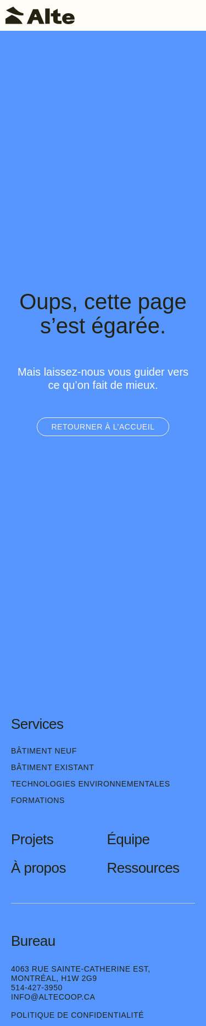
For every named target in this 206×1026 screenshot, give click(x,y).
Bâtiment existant (52, 767)
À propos (38, 868)
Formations (38, 800)
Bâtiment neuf (44, 750)
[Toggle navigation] (192, 15)
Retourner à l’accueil (102, 426)
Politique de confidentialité (77, 1015)
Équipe (128, 839)
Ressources (143, 868)
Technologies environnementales (90, 783)
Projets (32, 839)
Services (37, 724)
